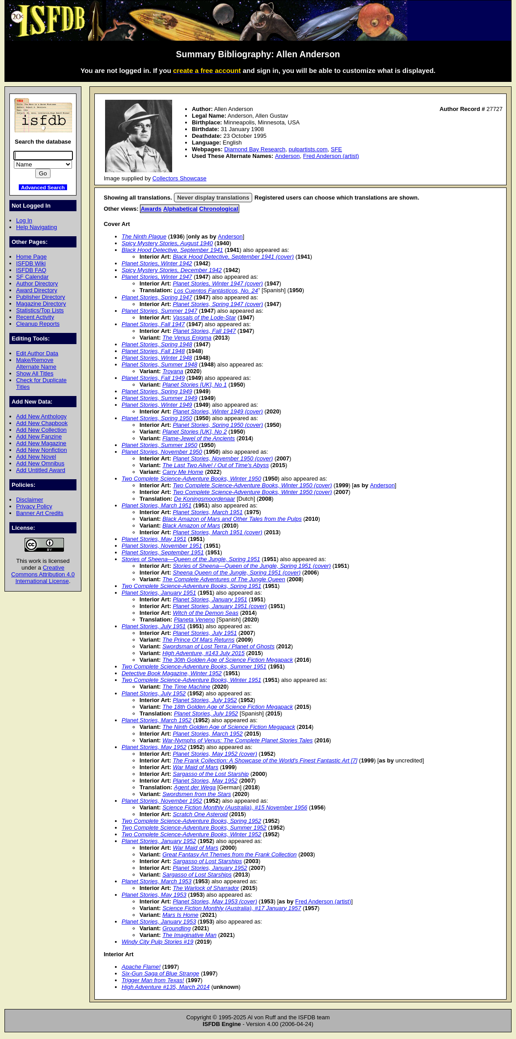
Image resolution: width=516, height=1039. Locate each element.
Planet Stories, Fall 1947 (153, 324)
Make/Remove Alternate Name (36, 363)
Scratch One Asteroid (200, 814)
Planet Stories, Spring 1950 (157, 418)
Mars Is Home (180, 914)
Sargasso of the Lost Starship (211, 774)
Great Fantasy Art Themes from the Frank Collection (229, 854)
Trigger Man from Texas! (153, 980)
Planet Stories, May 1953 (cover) (215, 901)
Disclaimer (29, 499)
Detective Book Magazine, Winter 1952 (172, 673)
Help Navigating (36, 227)
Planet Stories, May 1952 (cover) (215, 753)
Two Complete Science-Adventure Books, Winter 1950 (191, 478)
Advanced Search (43, 187)
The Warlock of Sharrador (206, 888)
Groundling (176, 928)
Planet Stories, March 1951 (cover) (217, 532)
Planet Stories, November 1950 (162, 451)
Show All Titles (35, 373)
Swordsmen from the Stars (196, 794)
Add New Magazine (41, 443)
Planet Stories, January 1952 (159, 841)
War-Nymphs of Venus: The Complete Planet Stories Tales (237, 740)
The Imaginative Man (189, 935)
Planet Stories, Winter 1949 (157, 404)
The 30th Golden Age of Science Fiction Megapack (227, 659)
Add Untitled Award (40, 470)
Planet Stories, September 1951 (163, 552)
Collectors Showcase (179, 178)
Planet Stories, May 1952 (154, 747)
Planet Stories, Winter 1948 (157, 357)
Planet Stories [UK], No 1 (194, 384)
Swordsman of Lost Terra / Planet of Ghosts (218, 646)
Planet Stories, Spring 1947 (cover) (218, 304)
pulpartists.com (307, 149)
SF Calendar (32, 276)
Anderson (287, 156)
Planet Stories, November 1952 (162, 800)
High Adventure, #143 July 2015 (203, 653)
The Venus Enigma (186, 337)
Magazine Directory (41, 303)
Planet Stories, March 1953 (156, 881)
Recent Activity (35, 317)
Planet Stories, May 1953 (154, 894)
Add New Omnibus (40, 463)
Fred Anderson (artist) (331, 156)
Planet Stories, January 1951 (159, 592)
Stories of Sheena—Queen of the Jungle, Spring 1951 (191, 559)
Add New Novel (36, 456)
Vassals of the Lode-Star (204, 317)
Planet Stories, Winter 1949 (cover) (217, 411)
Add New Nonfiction (41, 450)
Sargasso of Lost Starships (207, 861)
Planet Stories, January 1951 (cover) (219, 606)
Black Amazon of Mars (191, 525)
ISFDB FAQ (31, 270)
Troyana (172, 371)
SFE (336, 149)
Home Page (31, 256)
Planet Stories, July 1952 (154, 693)
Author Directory (37, 283)
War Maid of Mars (195, 767)
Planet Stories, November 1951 (162, 545)
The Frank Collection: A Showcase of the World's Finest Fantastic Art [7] (265, 760)
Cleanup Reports (37, 323)
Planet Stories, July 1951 (154, 626)
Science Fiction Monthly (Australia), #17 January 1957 (231, 908)
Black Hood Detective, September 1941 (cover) (233, 256)
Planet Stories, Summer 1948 (159, 364)
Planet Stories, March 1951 (156, 505)
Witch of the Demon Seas (205, 612)
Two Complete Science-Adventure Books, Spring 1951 (191, 586)
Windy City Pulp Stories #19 (157, 941)
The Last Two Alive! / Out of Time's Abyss (215, 465)
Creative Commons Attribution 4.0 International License (43, 574)
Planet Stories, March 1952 (156, 720)
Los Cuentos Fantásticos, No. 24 (216, 290)
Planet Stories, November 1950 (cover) (223, 458)
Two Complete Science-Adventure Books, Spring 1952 (191, 821)
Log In (24, 220)
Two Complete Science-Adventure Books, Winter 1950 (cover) (252, 485)
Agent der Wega (195, 787)
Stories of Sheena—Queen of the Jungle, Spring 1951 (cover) (252, 565)
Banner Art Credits (39, 513)
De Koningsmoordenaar (204, 498)
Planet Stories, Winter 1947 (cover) (217, 283)
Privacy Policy (34, 506)
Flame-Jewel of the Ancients (198, 438)
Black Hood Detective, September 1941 (172, 250)
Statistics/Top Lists (40, 310)
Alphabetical (180, 208)
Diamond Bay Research (254, 149)
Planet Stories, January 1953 (159, 921)
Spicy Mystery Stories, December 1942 (172, 270)
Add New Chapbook (42, 423)
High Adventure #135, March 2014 (166, 987)
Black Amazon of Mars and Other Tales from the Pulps (232, 518)
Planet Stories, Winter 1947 (157, 276)
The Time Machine (186, 686)
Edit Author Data (37, 353)
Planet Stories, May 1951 (154, 539)
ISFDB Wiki (31, 263)
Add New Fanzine (39, 436)
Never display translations (213, 197)
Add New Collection (41, 429)
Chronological (218, 208)
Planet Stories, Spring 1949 (157, 391)
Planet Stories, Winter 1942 (157, 263)
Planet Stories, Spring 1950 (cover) (218, 425)
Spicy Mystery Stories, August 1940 (167, 243)
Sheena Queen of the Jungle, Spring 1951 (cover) (236, 572)
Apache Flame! (141, 966)
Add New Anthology (41, 416)
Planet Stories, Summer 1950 (159, 445)
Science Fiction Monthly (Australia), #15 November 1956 (234, 807)
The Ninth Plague (144, 236)
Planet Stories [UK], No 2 (194, 431)
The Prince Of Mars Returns (198, 639)
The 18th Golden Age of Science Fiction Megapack (227, 706)
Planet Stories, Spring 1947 (157, 297)
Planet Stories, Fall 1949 (153, 378)
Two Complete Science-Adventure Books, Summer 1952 (194, 827)
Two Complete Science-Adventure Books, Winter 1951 (191, 680)
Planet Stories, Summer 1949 (159, 398)
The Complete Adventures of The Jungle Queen (223, 579)
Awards (151, 208)
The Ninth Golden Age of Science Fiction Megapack (228, 727)
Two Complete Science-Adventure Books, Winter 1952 (191, 834)
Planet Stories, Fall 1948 (153, 351)
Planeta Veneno (194, 619)
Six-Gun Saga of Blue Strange (160, 973)
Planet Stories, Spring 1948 (157, 344)
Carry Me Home (182, 471)
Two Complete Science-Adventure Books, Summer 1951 (194, 666)
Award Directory (36, 290)
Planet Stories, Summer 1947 (159, 310)
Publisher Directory (40, 297)
